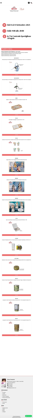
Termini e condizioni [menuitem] (5, 396)
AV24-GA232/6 (16, 78)
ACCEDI (16, 74)
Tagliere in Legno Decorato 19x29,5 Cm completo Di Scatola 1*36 (16, 99)
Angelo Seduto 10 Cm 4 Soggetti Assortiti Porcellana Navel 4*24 (16, 159)
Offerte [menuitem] (3, 409)
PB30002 (16, 178)
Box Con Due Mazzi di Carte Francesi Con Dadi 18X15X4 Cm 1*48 (16, 219)
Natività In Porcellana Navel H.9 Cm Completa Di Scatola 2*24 (16, 179)
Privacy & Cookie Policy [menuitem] (6, 397)
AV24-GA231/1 (16, 58)
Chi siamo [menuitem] (4, 392)
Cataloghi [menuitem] (3, 411)
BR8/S (16, 98)
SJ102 (16, 218)
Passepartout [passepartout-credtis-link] (18, 416)
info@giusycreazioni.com (12, 387)
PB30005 (16, 198)
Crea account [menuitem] (4, 402)
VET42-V (16, 278)
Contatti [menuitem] (3, 393)
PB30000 (16, 158)
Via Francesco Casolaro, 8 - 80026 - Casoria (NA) (15, 381)
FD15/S (16, 118)
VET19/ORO (16, 258)
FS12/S (16, 138)
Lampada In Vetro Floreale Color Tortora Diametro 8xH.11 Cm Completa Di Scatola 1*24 (16, 320)
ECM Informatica (18, 417)
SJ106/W (16, 238)
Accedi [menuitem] (3, 403)
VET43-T (16, 318)
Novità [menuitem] (3, 410)
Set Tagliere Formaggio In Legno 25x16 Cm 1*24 (16, 119)
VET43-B (16, 298)
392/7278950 (10, 386)
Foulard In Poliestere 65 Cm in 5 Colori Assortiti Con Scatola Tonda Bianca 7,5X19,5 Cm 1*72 (17, 239)
